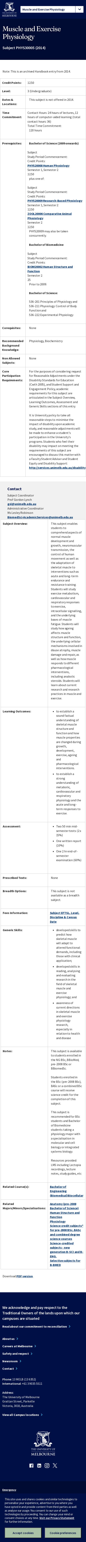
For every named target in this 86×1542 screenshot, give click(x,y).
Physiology (58, 1221)
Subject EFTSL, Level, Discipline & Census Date (64, 917)
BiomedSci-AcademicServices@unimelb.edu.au (40, 517)
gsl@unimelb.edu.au (21, 503)
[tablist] (52, 9)
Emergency (9, 1490)
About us (8, 1339)
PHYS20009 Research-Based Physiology (54, 201)
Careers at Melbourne (17, 1346)
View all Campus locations (20, 1415)
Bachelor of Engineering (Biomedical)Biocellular (66, 1191)
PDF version (24, 1276)
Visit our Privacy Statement (56, 1518)
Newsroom (10, 1361)
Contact (8, 1368)
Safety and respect (15, 1353)
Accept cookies (23, 1533)
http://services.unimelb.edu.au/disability (57, 468)
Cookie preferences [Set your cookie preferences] (63, 1533)
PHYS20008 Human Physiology (48, 165)
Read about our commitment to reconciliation (34, 1326)
